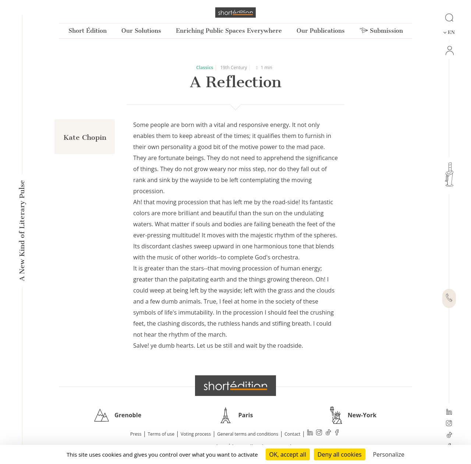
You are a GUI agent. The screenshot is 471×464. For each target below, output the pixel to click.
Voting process (196, 434)
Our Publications (321, 30)
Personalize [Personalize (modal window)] (388, 454)
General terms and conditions (247, 434)
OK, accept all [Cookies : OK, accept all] (287, 454)
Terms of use (161, 434)
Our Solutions (141, 30)
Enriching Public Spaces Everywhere (229, 30)
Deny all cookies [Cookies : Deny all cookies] (340, 454)
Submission (381, 30)
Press (135, 434)
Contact (292, 434)
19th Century (233, 67)
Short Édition (87, 30)
